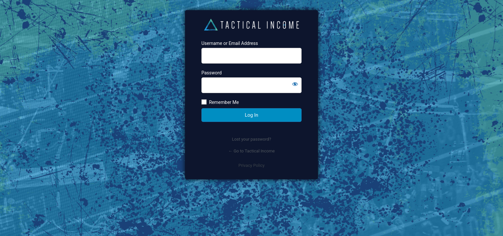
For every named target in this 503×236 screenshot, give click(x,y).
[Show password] (295, 83)
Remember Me (224, 102)
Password (211, 72)
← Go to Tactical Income (251, 150)
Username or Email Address (229, 43)
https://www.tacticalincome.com (251, 25)
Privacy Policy (251, 165)
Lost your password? (251, 139)
